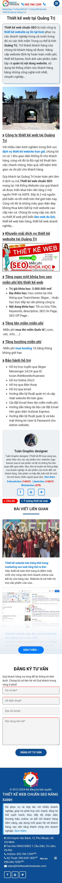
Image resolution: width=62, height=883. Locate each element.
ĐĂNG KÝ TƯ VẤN (30, 752)
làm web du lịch (44, 217)
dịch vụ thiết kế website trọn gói (23, 151)
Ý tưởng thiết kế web (35, 501)
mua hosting (23, 348)
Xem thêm (20, 830)
